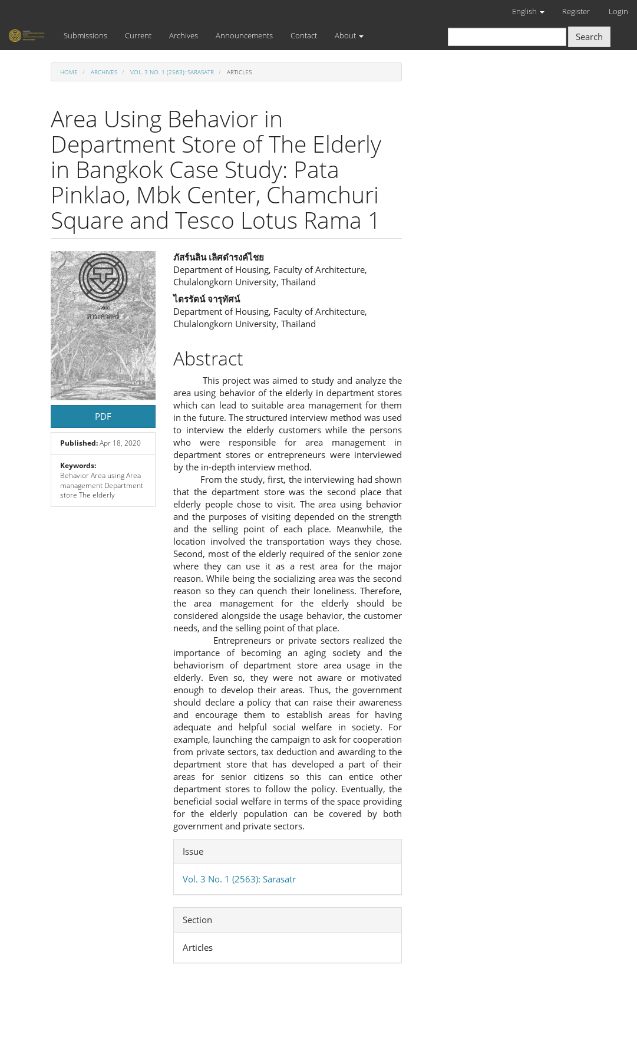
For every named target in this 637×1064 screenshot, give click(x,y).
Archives (183, 35)
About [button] (349, 35)
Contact (304, 35)
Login (618, 11)
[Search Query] (507, 37)
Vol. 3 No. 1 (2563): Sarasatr (172, 72)
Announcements (244, 35)
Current (138, 35)
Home (69, 72)
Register (576, 11)
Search (589, 36)
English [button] (528, 11)
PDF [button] (103, 416)
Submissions (85, 35)
